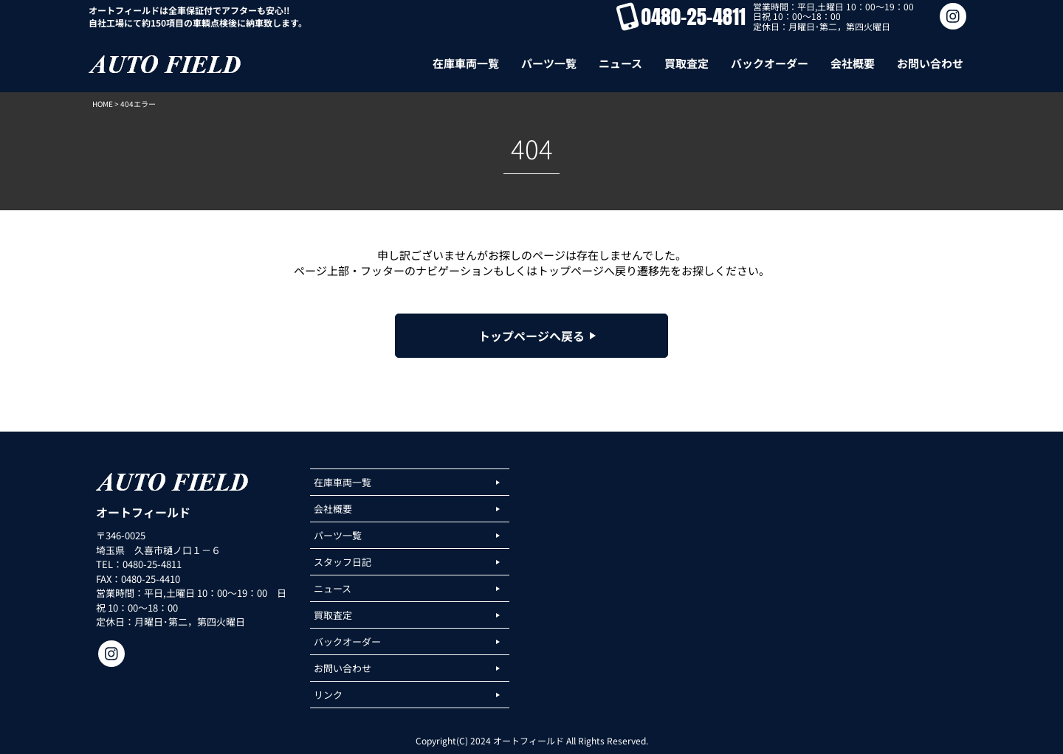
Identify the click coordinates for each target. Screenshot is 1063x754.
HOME (102, 103)
